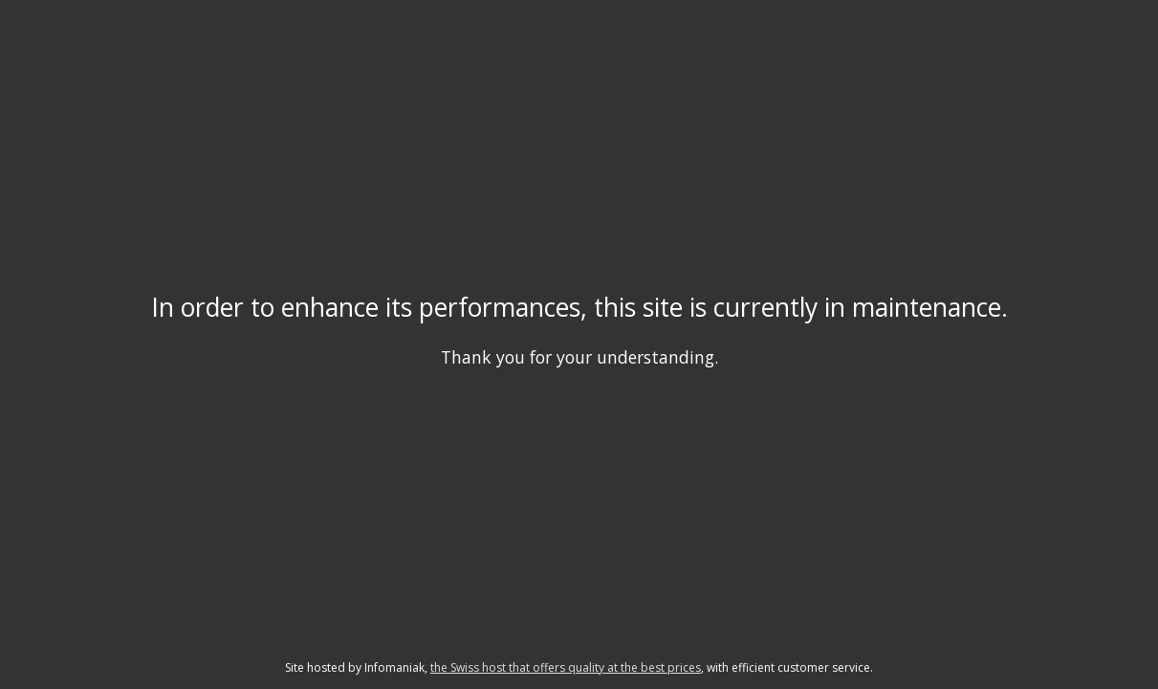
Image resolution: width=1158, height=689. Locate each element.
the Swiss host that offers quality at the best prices (565, 667)
